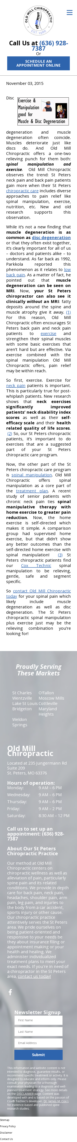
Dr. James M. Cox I (56, 1101)
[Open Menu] (69, 12)
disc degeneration (51, 237)
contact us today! (34, 976)
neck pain (15, 385)
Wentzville (22, 698)
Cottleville (48, 703)
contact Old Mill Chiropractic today (38, 593)
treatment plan (32, 491)
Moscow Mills (51, 698)
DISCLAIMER (25, 1094)
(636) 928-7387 (50, 45)
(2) (9, 433)
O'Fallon (46, 693)
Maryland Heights (48, 711)
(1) (68, 312)
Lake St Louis (25, 703)
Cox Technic (36, 565)
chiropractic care (22, 191)
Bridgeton (22, 709)
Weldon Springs (19, 722)
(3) (60, 555)
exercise (48, 333)
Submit (38, 1054)
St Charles (22, 693)
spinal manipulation (31, 475)
